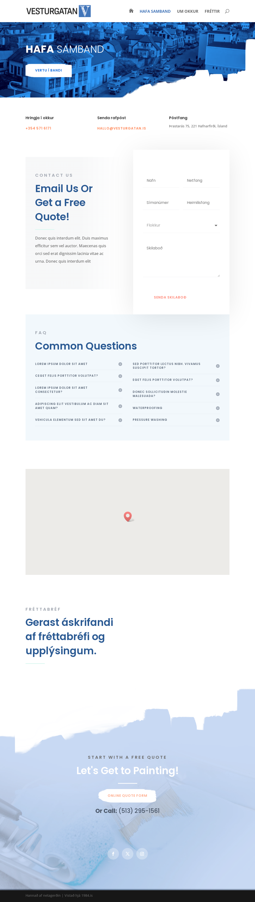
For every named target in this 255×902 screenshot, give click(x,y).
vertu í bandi (48, 70)
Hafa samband (155, 12)
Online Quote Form (127, 798)
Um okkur (187, 12)
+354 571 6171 (38, 128)
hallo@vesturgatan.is (121, 128)
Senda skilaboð (170, 305)
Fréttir (212, 12)
